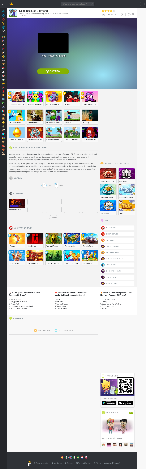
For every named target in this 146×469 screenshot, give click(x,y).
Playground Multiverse (19, 302)
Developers (57, 463)
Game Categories (41, 463)
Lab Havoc (60, 302)
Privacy (97, 463)
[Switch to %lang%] (49, 457)
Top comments (42, 330)
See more (54, 217)
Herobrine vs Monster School (22, 306)
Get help (69, 463)
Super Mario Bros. (108, 299)
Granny (104, 302)
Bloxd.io (105, 308)
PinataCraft (15, 304)
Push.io (59, 299)
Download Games (110, 376)
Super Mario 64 (107, 306)
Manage (116, 463)
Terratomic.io (61, 306)
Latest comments (63, 330)
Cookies (108, 463)
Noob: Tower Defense (19, 308)
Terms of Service (83, 463)
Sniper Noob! (16, 299)
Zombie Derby (61, 308)
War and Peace (62, 304)
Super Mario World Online (111, 304)
